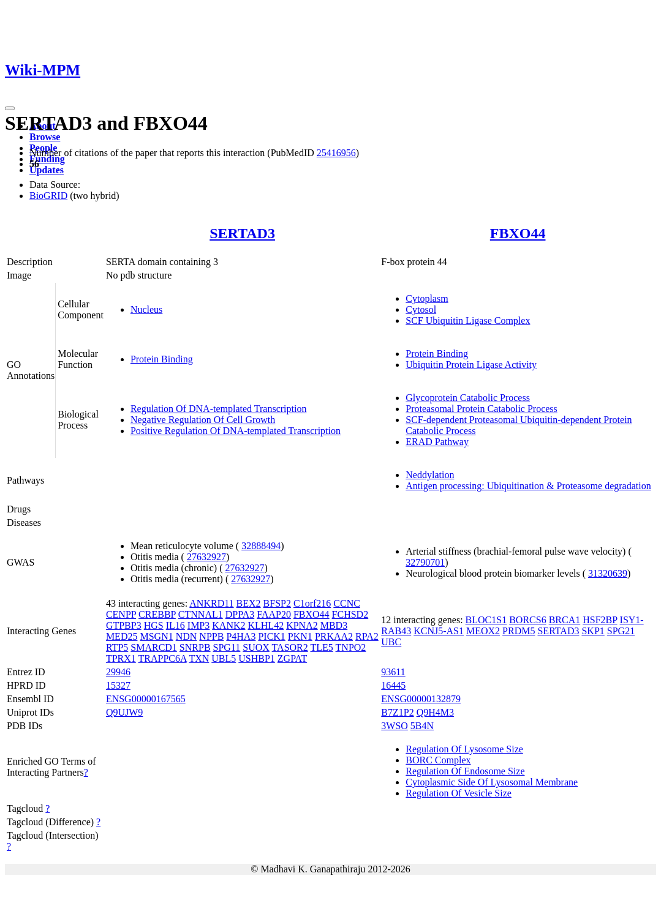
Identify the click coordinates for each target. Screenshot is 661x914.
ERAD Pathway (437, 441)
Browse (44, 137)
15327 (118, 685)
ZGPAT (292, 658)
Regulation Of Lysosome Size (464, 749)
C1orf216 (312, 603)
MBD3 (333, 625)
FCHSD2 (350, 614)
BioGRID (48, 195)
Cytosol (421, 309)
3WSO (394, 726)
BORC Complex (438, 760)
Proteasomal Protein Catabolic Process (481, 408)
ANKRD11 (211, 603)
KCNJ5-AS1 (439, 631)
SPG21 (621, 631)
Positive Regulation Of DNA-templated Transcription (235, 430)
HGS (154, 625)
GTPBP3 (124, 625)
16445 (393, 685)
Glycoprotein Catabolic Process (468, 397)
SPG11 (227, 647)
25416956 (336, 153)
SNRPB (195, 647)
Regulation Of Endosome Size (465, 771)
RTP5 (117, 647)
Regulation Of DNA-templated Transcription (218, 408)
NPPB (211, 636)
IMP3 (198, 625)
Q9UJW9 (124, 712)
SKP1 (592, 631)
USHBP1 (256, 658)
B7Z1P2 (397, 712)
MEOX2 (483, 631)
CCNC (346, 603)
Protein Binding (161, 359)
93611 (393, 672)
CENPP (121, 614)
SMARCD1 (153, 647)
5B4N (422, 726)
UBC (391, 642)
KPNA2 (302, 625)
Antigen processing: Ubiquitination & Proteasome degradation (528, 486)
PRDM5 (518, 631)
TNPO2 (351, 647)
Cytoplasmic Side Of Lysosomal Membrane (492, 782)
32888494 (261, 546)
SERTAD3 (242, 233)
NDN (186, 636)
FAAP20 (274, 614)
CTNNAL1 (200, 614)
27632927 (206, 557)
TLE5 (322, 647)
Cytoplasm (427, 298)
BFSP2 (277, 603)
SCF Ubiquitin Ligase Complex (468, 320)
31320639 (607, 573)
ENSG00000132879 (421, 699)
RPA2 (367, 636)
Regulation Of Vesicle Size (459, 793)
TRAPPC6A (162, 658)
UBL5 (223, 658)
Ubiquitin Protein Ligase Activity (471, 364)
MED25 (122, 636)
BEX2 (248, 603)
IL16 (175, 625)
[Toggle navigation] (10, 108)
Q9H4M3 (435, 712)
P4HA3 (240, 636)
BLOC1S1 (486, 620)
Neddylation (430, 475)
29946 (118, 672)
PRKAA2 (334, 636)
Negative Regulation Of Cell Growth (202, 419)
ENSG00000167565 (146, 699)
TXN (199, 658)
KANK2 (228, 625)
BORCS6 (527, 620)
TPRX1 (121, 658)
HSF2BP (600, 620)
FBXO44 (518, 233)
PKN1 (300, 636)
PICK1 (271, 636)
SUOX (256, 647)
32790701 (425, 562)
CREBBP (157, 614)
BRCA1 (565, 620)
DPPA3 (239, 614)
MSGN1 (156, 636)
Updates (46, 170)
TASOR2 (290, 647)
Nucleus (146, 309)
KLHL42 (265, 625)
